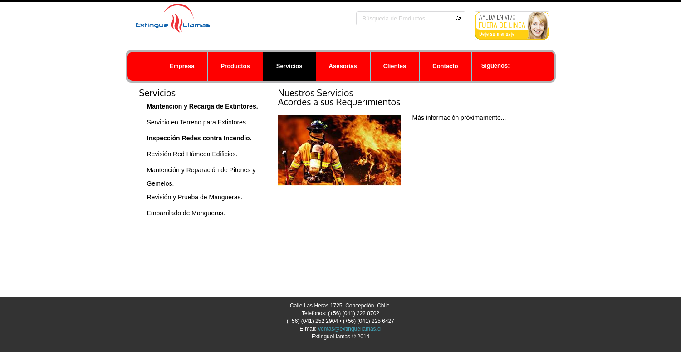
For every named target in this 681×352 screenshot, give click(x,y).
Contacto (445, 66)
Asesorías (343, 66)
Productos (235, 66)
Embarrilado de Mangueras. (186, 213)
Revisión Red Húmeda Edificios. (192, 154)
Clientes (395, 66)
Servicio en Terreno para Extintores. (197, 122)
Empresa (182, 66)
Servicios (289, 66)
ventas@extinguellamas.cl (350, 329)
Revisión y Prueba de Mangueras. (195, 197)
